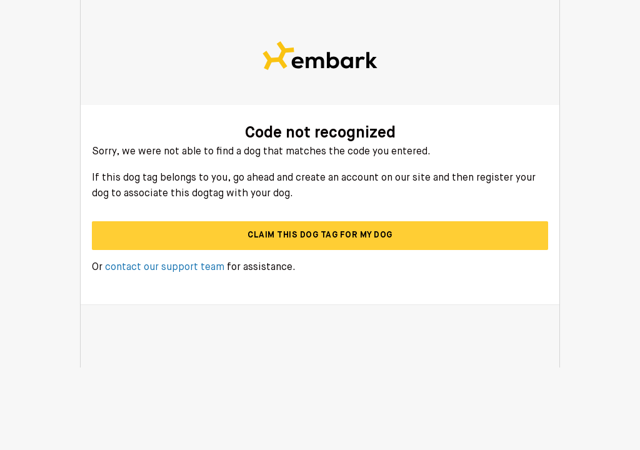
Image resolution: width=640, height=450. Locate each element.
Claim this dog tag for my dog (320, 235)
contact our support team (164, 267)
